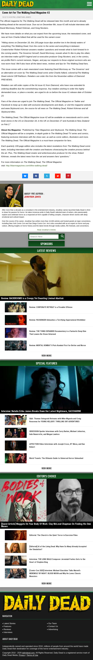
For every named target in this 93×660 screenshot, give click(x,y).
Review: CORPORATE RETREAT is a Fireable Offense (50, 307)
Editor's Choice (46, 476)
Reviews (7, 629)
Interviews (8, 632)
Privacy (22, 655)
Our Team (52, 623)
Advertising (53, 629)
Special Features (46, 363)
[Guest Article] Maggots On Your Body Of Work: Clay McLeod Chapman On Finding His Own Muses (46, 525)
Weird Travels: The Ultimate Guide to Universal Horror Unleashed (56, 458)
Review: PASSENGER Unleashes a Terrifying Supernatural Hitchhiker (57, 320)
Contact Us (53, 626)
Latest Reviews (46, 250)
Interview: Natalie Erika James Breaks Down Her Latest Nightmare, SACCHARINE (41, 411)
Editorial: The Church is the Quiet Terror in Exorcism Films (53, 535)
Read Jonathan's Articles (46, 230)
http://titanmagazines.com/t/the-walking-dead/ (26, 165)
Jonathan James (23, 17)
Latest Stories (10, 623)
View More (47, 355)
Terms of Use (32, 655)
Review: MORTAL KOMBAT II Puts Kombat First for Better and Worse (57, 345)
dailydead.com (28, 653)
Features (7, 626)
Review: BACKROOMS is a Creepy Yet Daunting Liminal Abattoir (32, 298)
